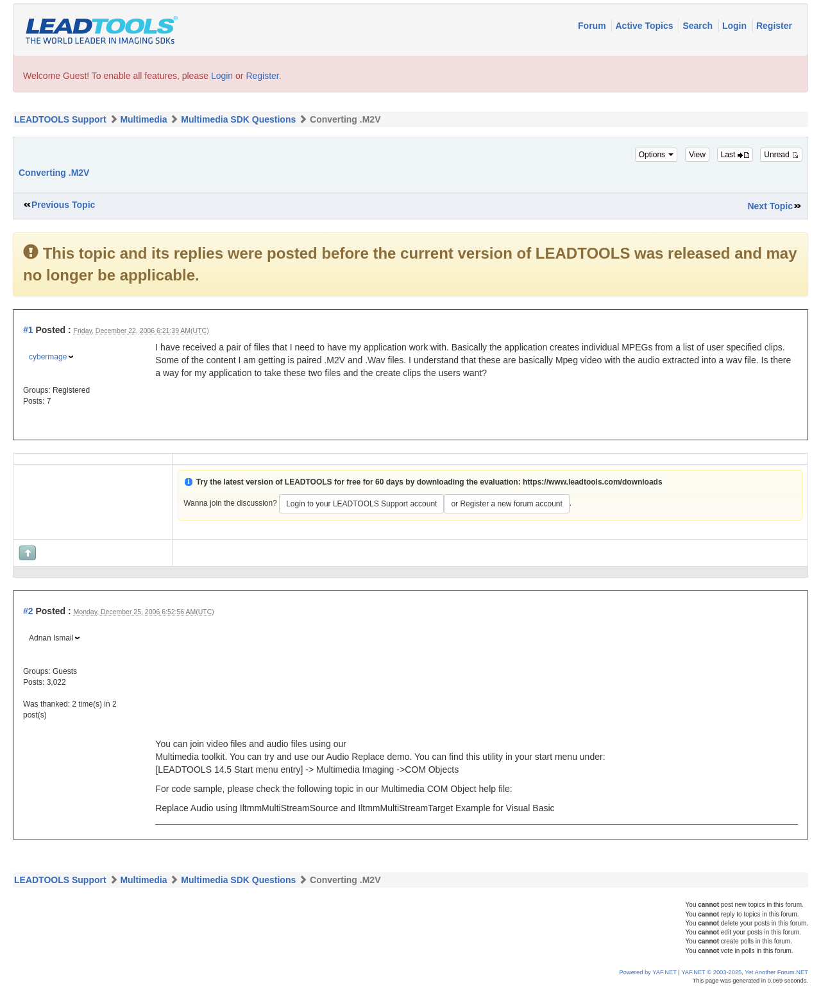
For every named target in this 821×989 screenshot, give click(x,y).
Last (735, 154)
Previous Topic (63, 205)
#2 (28, 611)
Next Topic (770, 206)
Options (656, 154)
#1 (28, 330)
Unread (781, 154)
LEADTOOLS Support (60, 119)
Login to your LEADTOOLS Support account (361, 503)
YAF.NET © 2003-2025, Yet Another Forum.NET (744, 972)
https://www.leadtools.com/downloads (593, 481)
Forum (593, 26)
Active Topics (645, 26)
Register (774, 26)
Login (735, 26)
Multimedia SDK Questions (238, 119)
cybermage (48, 356)
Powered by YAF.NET (648, 972)
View (697, 154)
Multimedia (143, 119)
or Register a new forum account (506, 503)
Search (698, 26)
